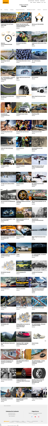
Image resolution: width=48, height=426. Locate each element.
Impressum (28, 421)
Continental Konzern (11, 413)
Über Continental (12, 416)
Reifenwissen (34, 2)
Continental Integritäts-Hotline (15, 421)
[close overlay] (0, 424)
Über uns (45, 2)
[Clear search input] (17, 425)
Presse (42, 2)
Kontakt (23, 421)
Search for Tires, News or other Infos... (12, 425)
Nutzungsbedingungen (35, 421)
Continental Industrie (11, 414)
